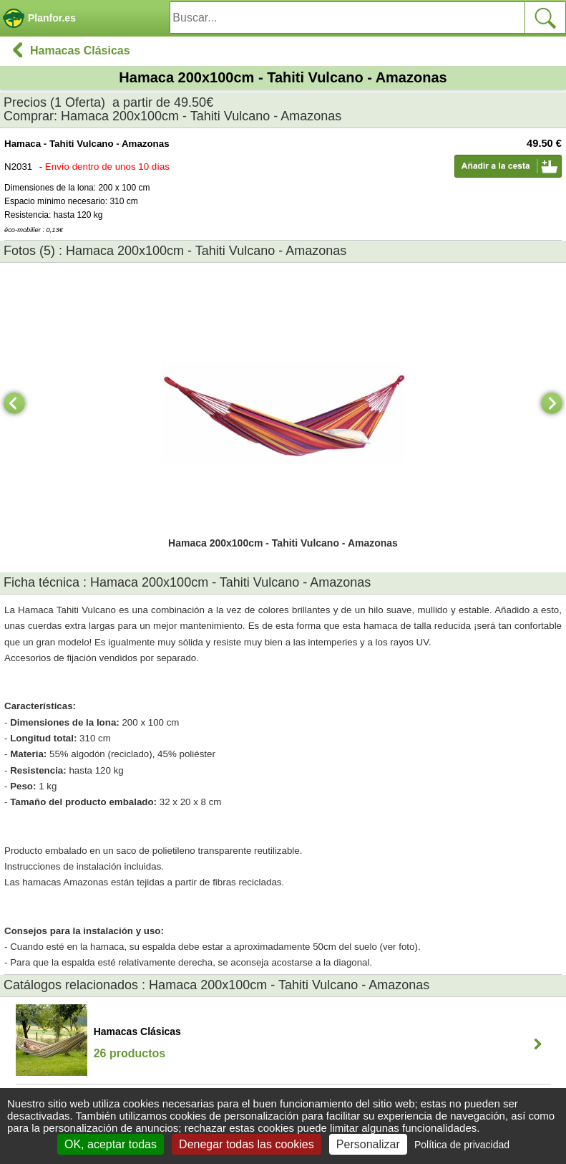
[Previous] (14, 403)
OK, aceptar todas (110, 1144)
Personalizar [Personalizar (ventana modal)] (368, 1144)
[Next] (551, 403)
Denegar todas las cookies (246, 1144)
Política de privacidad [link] (461, 1144)
